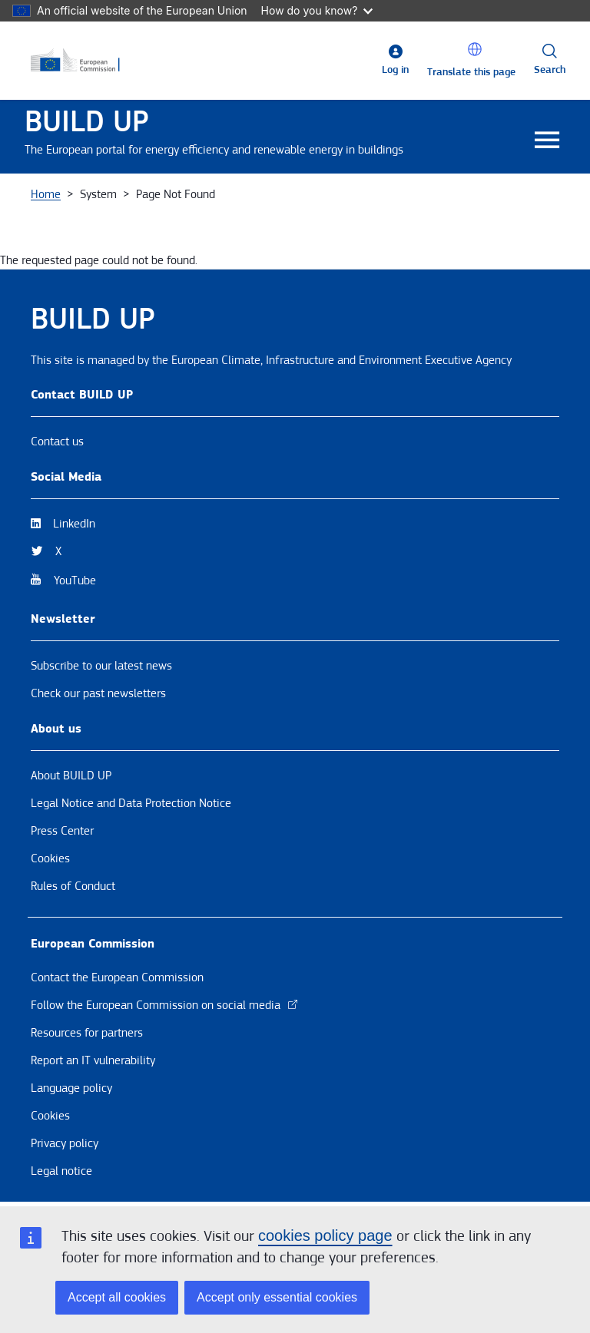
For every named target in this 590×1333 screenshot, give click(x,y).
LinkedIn (74, 523)
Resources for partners (87, 1032)
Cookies (50, 858)
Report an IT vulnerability (93, 1060)
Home (46, 194)
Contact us (57, 441)
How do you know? (317, 10)
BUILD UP (87, 122)
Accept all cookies (117, 1297)
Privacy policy (64, 1143)
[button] (474, 49)
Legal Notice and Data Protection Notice (131, 803)
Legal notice (61, 1171)
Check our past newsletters (98, 693)
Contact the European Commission (117, 977)
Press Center (62, 830)
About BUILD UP (71, 775)
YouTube (75, 580)
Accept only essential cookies (277, 1297)
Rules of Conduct (73, 886)
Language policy (71, 1088)
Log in (395, 70)
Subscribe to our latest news (101, 665)
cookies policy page (325, 1235)
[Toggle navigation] (546, 141)
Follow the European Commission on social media (165, 1005)
